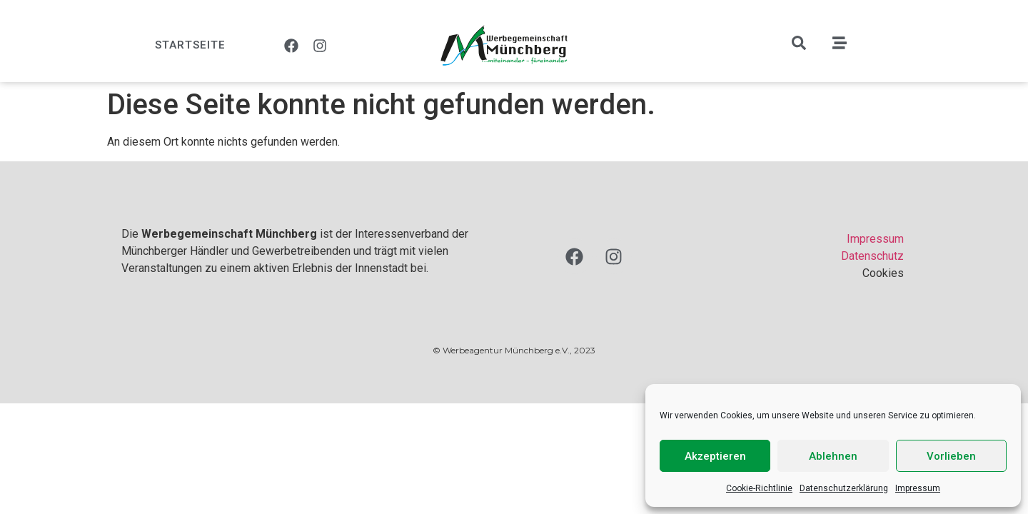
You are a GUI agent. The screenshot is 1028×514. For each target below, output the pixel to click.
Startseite (190, 45)
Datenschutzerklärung (844, 488)
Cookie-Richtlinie (759, 488)
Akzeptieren (715, 456)
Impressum (917, 488)
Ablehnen (833, 456)
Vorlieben (951, 456)
